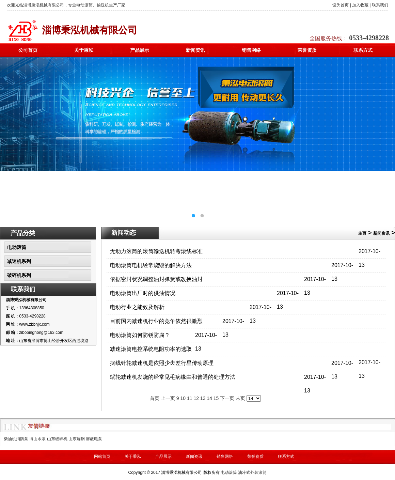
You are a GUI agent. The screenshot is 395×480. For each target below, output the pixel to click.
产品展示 (139, 50)
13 (203, 398)
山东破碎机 (57, 438)
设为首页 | (341, 5)
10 (183, 398)
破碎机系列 (19, 275)
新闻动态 (123, 232)
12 (196, 398)
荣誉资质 (307, 50)
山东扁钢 (76, 438)
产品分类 (23, 233)
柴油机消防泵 (16, 438)
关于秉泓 (83, 50)
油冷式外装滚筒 (252, 472)
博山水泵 (37, 438)
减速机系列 (19, 261)
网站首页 (102, 456)
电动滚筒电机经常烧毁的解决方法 (151, 265)
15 (216, 398)
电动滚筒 (16, 247)
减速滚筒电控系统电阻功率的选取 (151, 349)
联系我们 (380, 5)
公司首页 (27, 50)
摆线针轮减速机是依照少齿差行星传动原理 (162, 363)
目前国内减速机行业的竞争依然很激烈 (156, 321)
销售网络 (251, 50)
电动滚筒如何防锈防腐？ (140, 335)
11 (189, 398)
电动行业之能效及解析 (137, 307)
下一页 (227, 398)
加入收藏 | (361, 5)
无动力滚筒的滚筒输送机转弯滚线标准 (156, 251)
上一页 (168, 398)
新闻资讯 (195, 50)
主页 (362, 233)
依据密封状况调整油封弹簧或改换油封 (156, 279)
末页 (240, 398)
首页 (154, 398)
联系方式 (363, 50)
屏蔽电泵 (94, 438)
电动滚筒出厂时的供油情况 (142, 293)
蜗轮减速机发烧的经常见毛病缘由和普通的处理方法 (172, 377)
